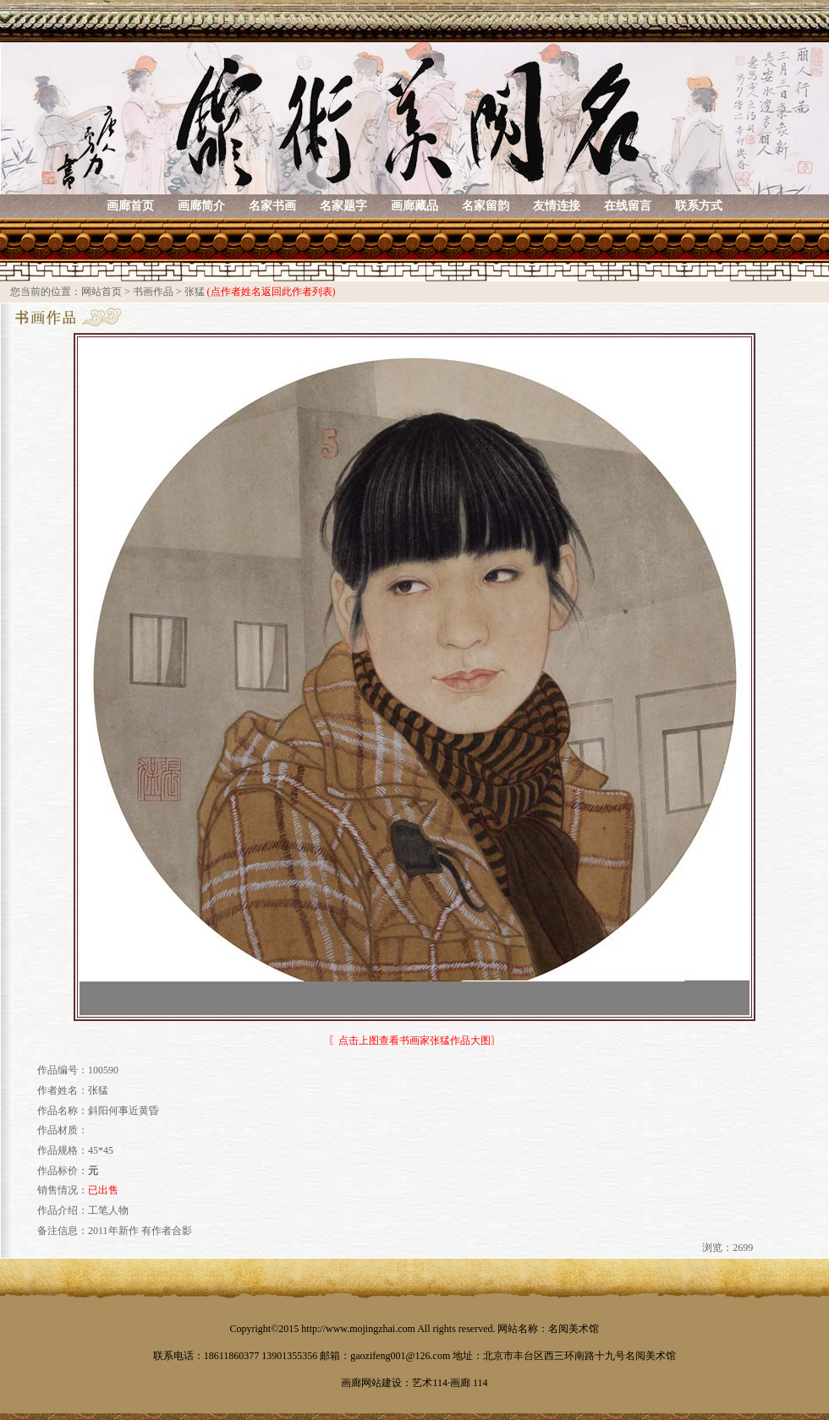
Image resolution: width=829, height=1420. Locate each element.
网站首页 (101, 292)
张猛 (194, 292)
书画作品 (153, 292)
